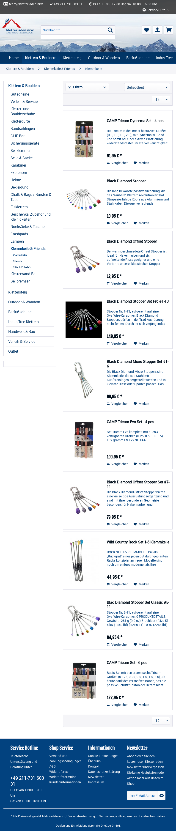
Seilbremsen (20, 281)
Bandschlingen (23, 128)
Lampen (17, 241)
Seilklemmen (21, 150)
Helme (16, 179)
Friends (17, 261)
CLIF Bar (18, 135)
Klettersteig (17, 292)
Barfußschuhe (19, 311)
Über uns (94, 761)
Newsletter (96, 777)
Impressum (96, 782)
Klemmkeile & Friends (28, 248)
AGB (52, 766)
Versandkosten (78, 816)
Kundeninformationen (65, 782)
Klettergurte (20, 121)
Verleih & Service (24, 101)
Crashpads (19, 233)
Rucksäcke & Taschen (29, 226)
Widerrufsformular (62, 777)
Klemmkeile (20, 255)
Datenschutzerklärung (104, 772)
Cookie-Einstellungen (103, 756)
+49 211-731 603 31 (68, 4)
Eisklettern (19, 206)
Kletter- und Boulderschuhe (23, 111)
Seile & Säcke (22, 157)
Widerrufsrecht (60, 772)
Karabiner (18, 165)
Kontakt (93, 766)
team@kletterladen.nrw (26, 4)
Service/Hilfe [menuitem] (154, 10)
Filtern (75, 87)
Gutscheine (20, 94)
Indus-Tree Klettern (23, 321)
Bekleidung (19, 187)
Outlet (13, 351)
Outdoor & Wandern (24, 301)
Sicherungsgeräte (25, 143)
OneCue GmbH (110, 825)
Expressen (19, 172)
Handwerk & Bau (21, 331)
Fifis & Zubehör (22, 267)
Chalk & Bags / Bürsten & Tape (31, 197)
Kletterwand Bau (24, 273)
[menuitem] (78, 32)
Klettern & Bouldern (24, 85)
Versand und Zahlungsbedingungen (65, 758)
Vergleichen (117, 163)
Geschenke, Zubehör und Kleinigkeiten (31, 217)
